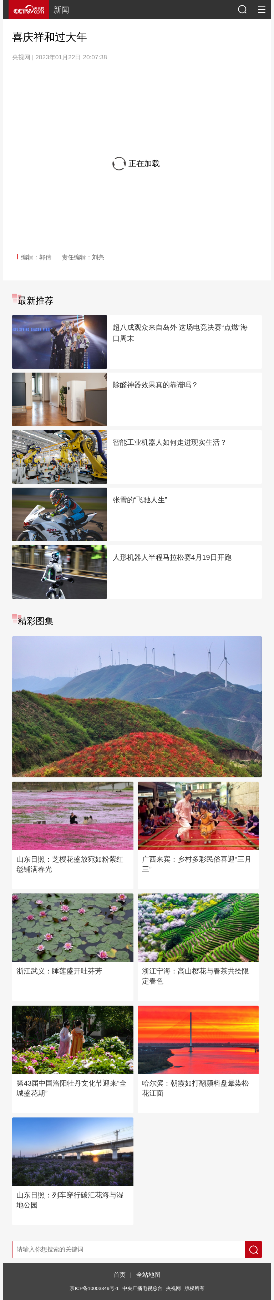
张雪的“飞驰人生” (140, 500)
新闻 (61, 9)
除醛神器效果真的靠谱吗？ (155, 385)
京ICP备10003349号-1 (94, 1288)
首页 (119, 1274)
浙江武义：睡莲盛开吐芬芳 (59, 971)
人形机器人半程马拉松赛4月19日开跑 (172, 557)
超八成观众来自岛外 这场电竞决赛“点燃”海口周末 (180, 332)
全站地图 (148, 1274)
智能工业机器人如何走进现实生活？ (170, 442)
